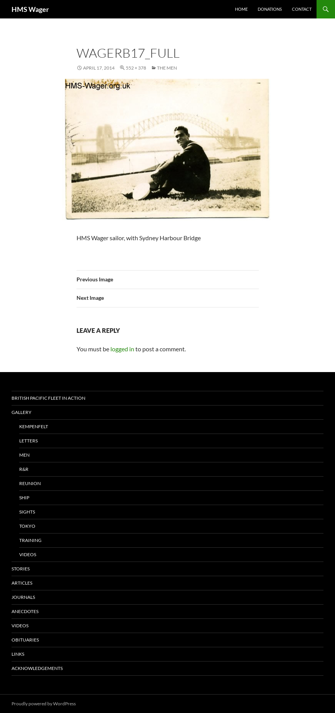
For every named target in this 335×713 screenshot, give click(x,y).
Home (241, 9)
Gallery (22, 412)
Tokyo (27, 526)
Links (18, 654)
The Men (167, 68)
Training (30, 540)
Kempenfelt (33, 426)
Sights (27, 512)
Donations (270, 9)
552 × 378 (136, 68)
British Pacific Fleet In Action (48, 398)
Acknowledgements (37, 668)
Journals (23, 597)
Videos (27, 554)
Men (24, 455)
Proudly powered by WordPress (44, 703)
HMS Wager (30, 9)
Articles (22, 583)
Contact (302, 9)
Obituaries (25, 640)
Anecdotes (25, 611)
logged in (122, 348)
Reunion (30, 483)
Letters (28, 441)
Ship (24, 497)
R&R (23, 469)
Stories (21, 569)
